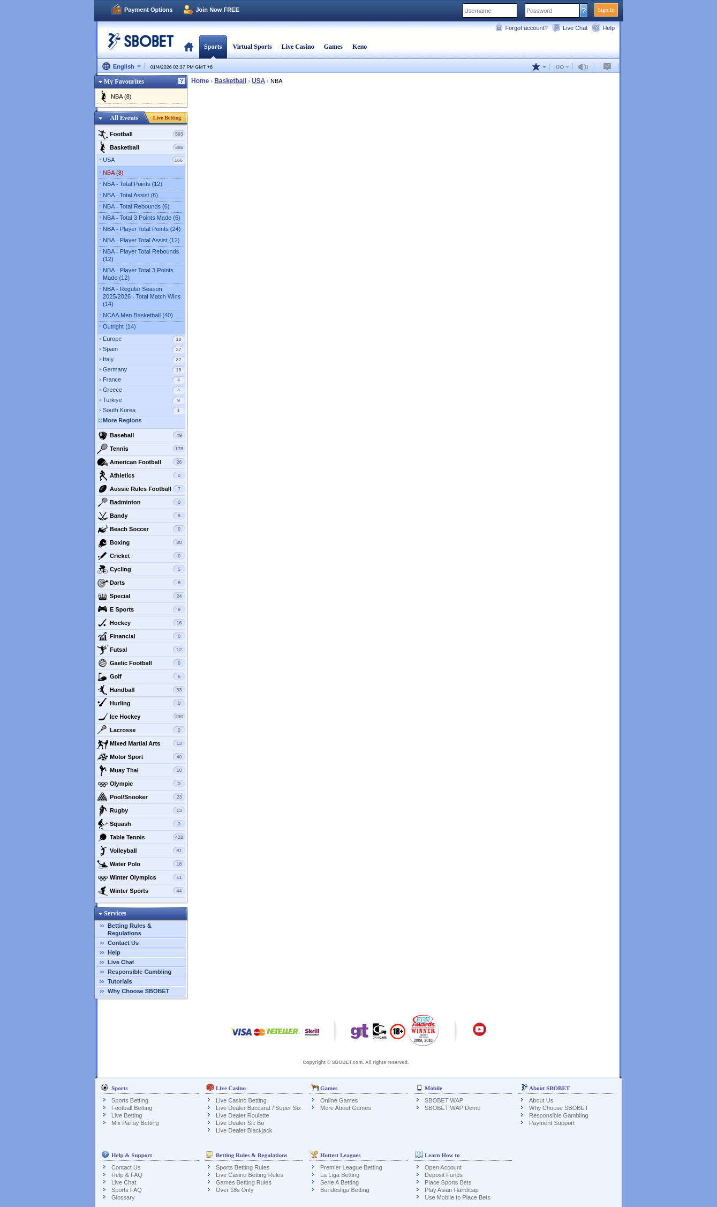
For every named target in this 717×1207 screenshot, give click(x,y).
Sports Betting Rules (242, 1167)
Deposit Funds (444, 1175)
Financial (141, 636)
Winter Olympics (141, 877)
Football (141, 134)
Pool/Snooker (141, 797)
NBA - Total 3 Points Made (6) (141, 217)
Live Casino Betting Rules (249, 1175)
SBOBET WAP (444, 1100)
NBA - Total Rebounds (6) (136, 206)
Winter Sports (141, 891)
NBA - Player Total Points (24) (141, 229)
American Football (141, 462)
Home (188, 46)
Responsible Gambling (139, 971)
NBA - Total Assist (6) (130, 195)
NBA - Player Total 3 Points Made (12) (138, 274)
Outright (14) (119, 326)
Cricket (141, 556)
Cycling (141, 569)
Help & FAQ (126, 1175)
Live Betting (167, 118)
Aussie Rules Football (141, 489)
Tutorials (120, 981)
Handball (141, 690)
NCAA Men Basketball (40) (138, 315)
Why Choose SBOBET (139, 991)
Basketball (141, 147)
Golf (141, 676)
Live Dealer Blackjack (244, 1130)
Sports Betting (129, 1100)
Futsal (141, 649)
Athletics (141, 475)
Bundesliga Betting (344, 1190)
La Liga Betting (339, 1175)
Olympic (141, 783)
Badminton (141, 502)
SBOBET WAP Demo (452, 1108)
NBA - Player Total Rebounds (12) (141, 255)
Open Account (443, 1167)
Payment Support (552, 1123)
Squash (141, 824)
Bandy (141, 515)
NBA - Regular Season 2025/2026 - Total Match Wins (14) (141, 296)
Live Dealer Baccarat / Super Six (258, 1108)
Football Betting (131, 1108)
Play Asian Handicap (452, 1190)
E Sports (141, 609)
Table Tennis (141, 837)
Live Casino (298, 46)
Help (608, 28)
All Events (124, 118)
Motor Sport (141, 757)
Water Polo (141, 864)
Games (333, 46)
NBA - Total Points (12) (132, 184)
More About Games (345, 1108)
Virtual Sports (251, 46)
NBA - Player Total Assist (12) (141, 240)
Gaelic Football (141, 663)
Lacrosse (141, 730)
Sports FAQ (126, 1190)
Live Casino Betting (241, 1100)
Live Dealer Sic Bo (240, 1123)
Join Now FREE (217, 9)
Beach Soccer (141, 529)
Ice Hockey (141, 716)
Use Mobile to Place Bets (457, 1197)
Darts (141, 582)
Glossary (122, 1197)
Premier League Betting (351, 1167)
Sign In (606, 9)
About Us (541, 1100)
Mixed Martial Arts (141, 743)
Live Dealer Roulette (242, 1115)
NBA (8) (121, 96)
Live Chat (575, 28)
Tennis (141, 449)
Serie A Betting (339, 1182)
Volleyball (141, 850)
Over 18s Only (234, 1190)
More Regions (122, 420)
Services (115, 913)
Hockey (141, 623)
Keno (359, 46)
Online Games (339, 1100)
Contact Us (123, 943)
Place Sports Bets (448, 1182)
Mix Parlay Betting (135, 1123)
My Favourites (124, 81)
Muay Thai (141, 770)
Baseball (141, 435)
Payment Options (148, 9)
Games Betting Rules (243, 1182)
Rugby (141, 810)
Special (141, 596)
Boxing (141, 542)
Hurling (141, 703)
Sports (213, 46)
